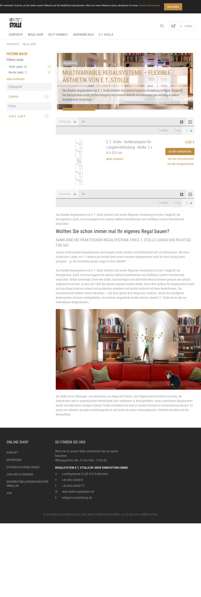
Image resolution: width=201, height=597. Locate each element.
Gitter (181, 121)
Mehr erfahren (114, 159)
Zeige (177, 130)
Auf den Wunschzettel (181, 158)
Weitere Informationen (149, 5)
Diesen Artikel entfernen (49, 67)
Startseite (16, 34)
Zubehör (29, 96)
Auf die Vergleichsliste (180, 164)
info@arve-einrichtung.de (77, 497)
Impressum (14, 460)
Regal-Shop (35, 34)
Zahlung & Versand (19, 474)
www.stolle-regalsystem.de (78, 491)
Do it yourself (58, 34)
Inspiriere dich (83, 34)
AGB (9, 493)
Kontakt (12, 452)
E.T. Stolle (106, 34)
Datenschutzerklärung (23, 467)
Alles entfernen (15, 79)
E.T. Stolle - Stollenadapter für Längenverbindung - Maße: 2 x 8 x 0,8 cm (129, 147)
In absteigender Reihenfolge (83, 121)
